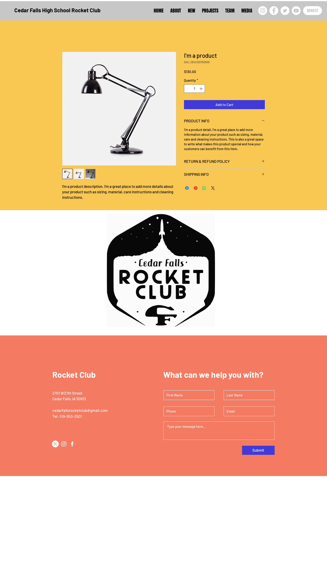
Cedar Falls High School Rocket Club (57, 10)
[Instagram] (262, 10)
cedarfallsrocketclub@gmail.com (80, 410)
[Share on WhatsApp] (204, 188)
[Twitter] (285, 10)
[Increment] (201, 89)
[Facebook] (273, 10)
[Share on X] (213, 188)
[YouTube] (296, 10)
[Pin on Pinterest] (195, 188)
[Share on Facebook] (187, 188)
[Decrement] (187, 89)
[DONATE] (312, 10)
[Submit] (258, 450)
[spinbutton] (194, 89)
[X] (55, 444)
